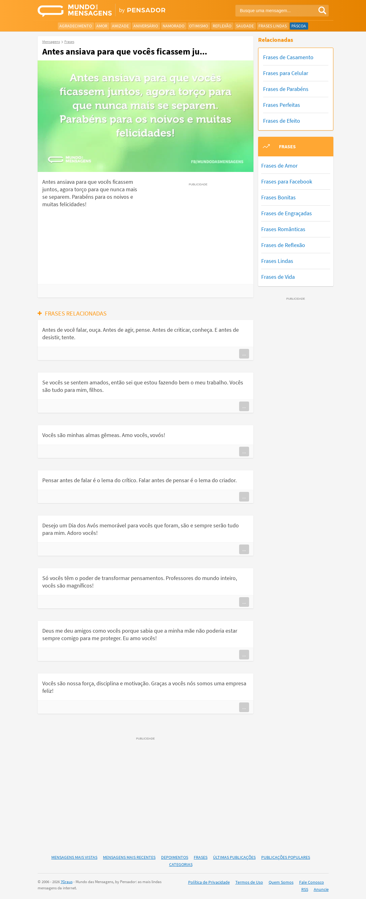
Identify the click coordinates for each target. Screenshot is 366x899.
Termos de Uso (249, 882)
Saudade (245, 26)
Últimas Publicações (234, 857)
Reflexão (222, 26)
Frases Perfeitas (281, 104)
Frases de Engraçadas (286, 213)
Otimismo (198, 26)
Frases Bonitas (278, 197)
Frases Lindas (272, 26)
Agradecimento (75, 26)
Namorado (173, 26)
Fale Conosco (311, 882)
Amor (101, 26)
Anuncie (321, 889)
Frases (200, 857)
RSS (304, 889)
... (244, 353)
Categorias (180, 864)
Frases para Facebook (286, 181)
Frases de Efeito (281, 120)
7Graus (66, 881)
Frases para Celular (285, 73)
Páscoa (298, 26)
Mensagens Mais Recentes (129, 857)
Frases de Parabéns (285, 89)
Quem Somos (281, 882)
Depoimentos (174, 857)
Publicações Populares (285, 857)
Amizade (120, 26)
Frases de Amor (279, 165)
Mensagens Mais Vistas (74, 857)
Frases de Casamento (288, 57)
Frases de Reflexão (283, 245)
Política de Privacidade (209, 882)
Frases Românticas (283, 229)
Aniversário (145, 26)
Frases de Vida (278, 276)
